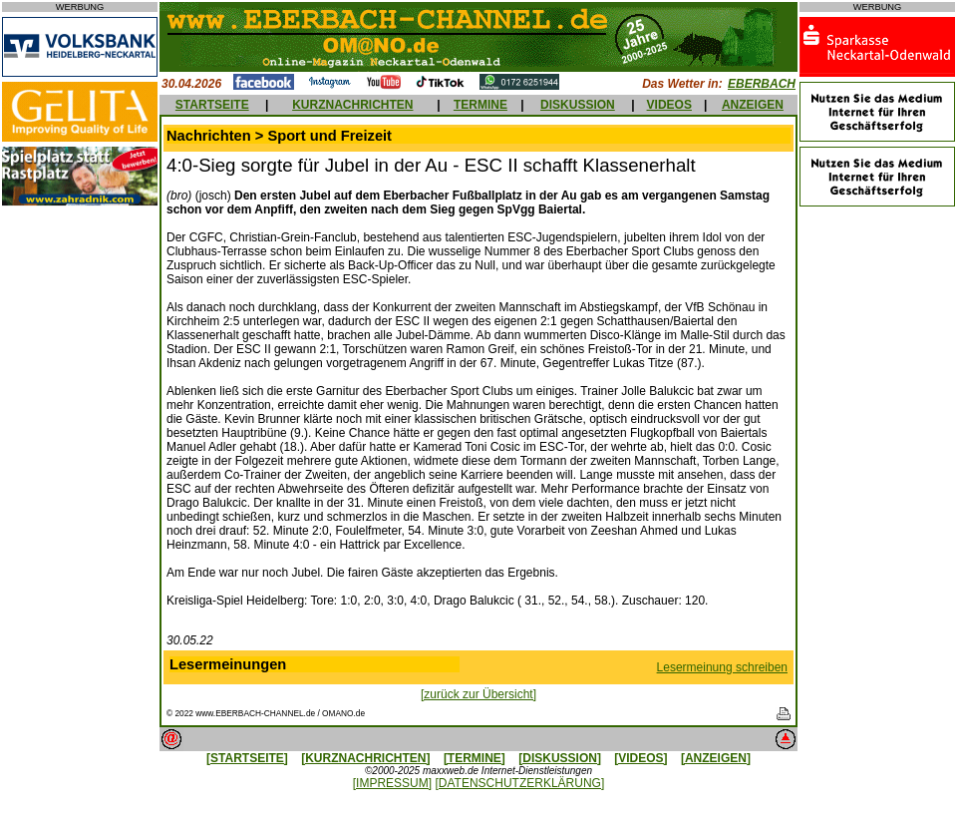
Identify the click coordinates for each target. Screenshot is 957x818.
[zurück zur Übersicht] (478, 694)
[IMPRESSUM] (392, 783)
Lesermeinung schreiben (722, 667)
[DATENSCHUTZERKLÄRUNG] (519, 783)
